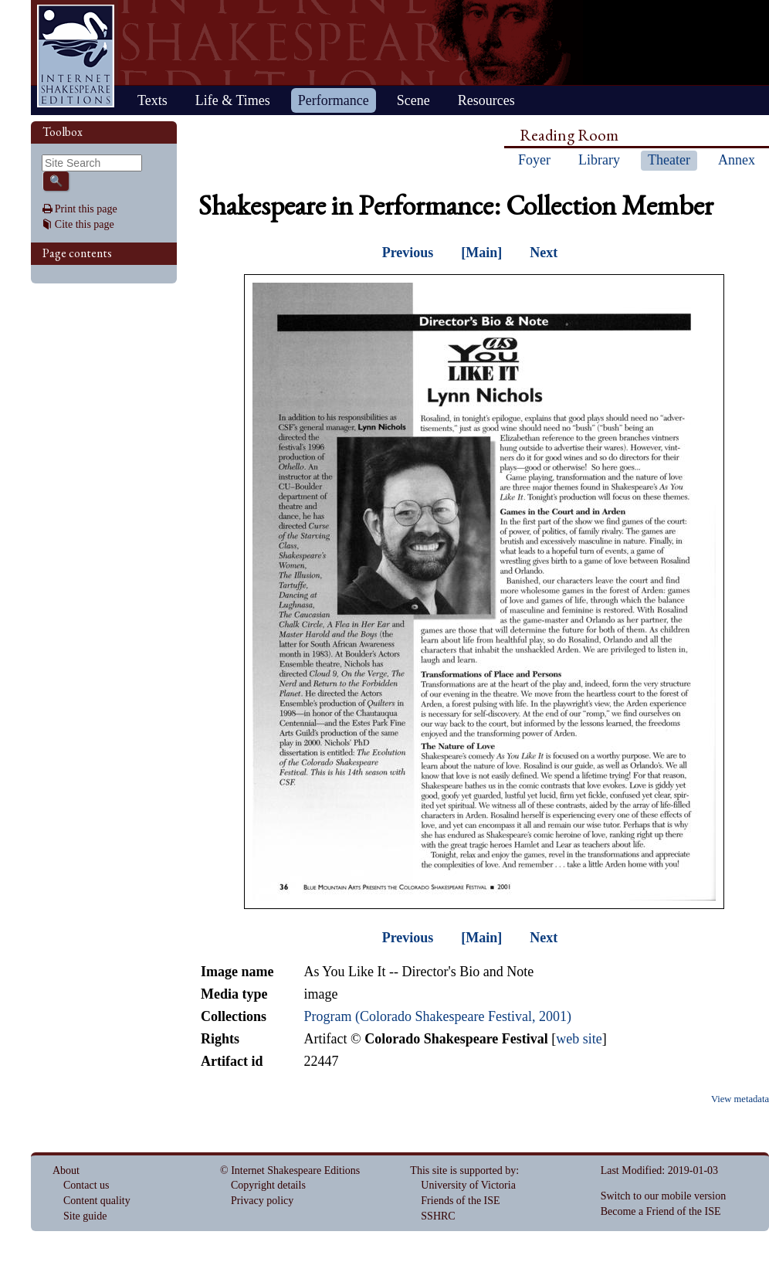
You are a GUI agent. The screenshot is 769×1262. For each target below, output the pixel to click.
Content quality (96, 1200)
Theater (669, 160)
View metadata (740, 1099)
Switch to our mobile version (664, 1196)
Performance (333, 100)
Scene (413, 100)
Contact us (86, 1185)
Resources (486, 100)
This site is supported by (463, 1170)
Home (75, 56)
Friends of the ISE (460, 1200)
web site (578, 1039)
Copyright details (268, 1185)
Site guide (85, 1216)
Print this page (86, 209)
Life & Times (232, 100)
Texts (152, 100)
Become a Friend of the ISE (661, 1211)
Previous (408, 252)
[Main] (481, 252)
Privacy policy (262, 1200)
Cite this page (84, 224)
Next (543, 252)
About (66, 1170)
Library (599, 160)
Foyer (534, 160)
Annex (736, 160)
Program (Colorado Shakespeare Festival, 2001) (437, 1016)
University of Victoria (468, 1185)
